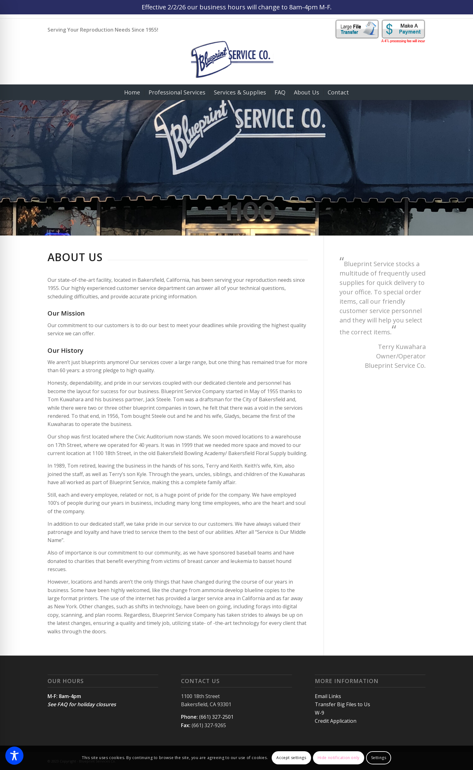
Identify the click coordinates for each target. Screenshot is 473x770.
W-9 (319, 712)
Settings (378, 757)
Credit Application (335, 720)
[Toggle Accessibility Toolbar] (14, 755)
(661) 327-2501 (216, 716)
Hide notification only (339, 757)
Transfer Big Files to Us (342, 704)
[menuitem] (132, 92)
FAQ (62, 704)
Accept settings (291, 757)
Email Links (328, 696)
